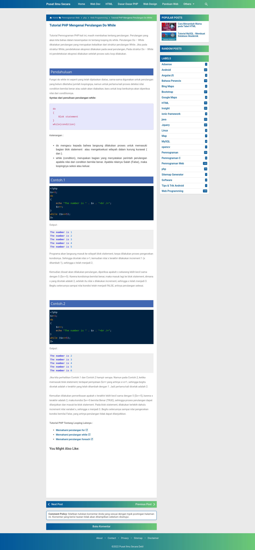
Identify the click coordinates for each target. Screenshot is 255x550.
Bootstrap (167, 91)
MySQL (166, 141)
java (164, 119)
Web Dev (95, 4)
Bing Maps (168, 86)
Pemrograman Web (173, 163)
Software (167, 180)
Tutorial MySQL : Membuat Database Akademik (191, 34)
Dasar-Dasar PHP (128, 4)
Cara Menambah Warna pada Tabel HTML (190, 25)
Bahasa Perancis (171, 80)
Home (81, 4)
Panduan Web (170, 4)
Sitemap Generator (172, 174)
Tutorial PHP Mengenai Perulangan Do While (81, 25)
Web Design (150, 4)
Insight (166, 108)
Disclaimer (153, 538)
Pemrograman (170, 152)
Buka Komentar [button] (101, 526)
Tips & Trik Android (173, 185)
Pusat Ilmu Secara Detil (131, 546)
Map (164, 135)
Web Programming (172, 191)
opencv (166, 147)
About (99, 538)
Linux (165, 130)
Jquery (166, 125)
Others (189, 4)
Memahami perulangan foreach (73, 439)
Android (166, 69)
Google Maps (169, 97)
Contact (112, 538)
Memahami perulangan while (71, 434)
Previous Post (143, 504)
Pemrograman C (171, 158)
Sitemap (138, 538)
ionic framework (171, 113)
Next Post (57, 504)
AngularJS (168, 75)
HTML (109, 4)
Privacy (125, 538)
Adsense (167, 64)
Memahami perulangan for (70, 430)
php (164, 169)
